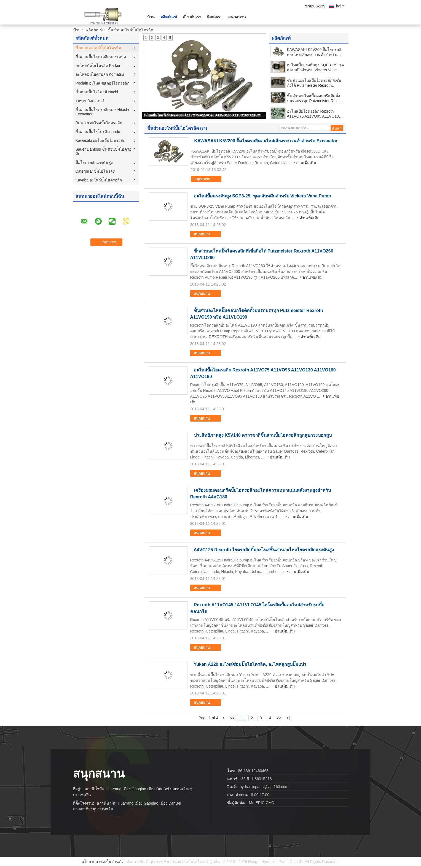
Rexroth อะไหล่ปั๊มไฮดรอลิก (99, 123)
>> (279, 718)
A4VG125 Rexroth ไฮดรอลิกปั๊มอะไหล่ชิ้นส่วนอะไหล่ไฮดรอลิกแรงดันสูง (264, 549)
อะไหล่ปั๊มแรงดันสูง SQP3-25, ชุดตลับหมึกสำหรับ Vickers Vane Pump (315, 67)
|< (223, 718)
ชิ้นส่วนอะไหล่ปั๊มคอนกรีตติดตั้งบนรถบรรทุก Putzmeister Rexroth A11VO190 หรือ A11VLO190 (315, 98)
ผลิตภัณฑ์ (168, 17)
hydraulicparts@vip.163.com (264, 786)
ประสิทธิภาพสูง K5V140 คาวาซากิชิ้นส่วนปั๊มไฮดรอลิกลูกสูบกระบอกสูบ (263, 435)
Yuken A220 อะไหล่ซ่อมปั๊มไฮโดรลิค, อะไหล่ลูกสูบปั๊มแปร (250, 664)
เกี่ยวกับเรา (192, 17)
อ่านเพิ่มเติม (306, 163)
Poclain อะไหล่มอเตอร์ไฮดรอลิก (103, 83)
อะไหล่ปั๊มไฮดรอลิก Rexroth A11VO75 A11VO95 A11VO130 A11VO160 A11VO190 (204, 115)
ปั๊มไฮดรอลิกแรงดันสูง (94, 162)
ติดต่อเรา (214, 17)
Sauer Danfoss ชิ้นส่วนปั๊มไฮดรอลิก (104, 151)
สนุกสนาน (237, 17)
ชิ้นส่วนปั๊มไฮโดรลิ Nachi (97, 92)
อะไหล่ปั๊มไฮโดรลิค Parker (98, 65)
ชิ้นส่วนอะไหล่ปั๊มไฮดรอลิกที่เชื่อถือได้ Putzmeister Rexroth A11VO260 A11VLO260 (314, 83)
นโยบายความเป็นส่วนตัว (102, 861)
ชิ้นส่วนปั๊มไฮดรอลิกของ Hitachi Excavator (102, 111)
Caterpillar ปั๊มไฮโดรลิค (96, 171)
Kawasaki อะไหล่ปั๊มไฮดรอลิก (100, 140)
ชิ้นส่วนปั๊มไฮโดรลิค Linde (98, 131)
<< (232, 718)
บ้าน (151, 17)
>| (288, 718)
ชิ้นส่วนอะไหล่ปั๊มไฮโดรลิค (98, 48)
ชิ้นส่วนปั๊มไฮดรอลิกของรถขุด (101, 57)
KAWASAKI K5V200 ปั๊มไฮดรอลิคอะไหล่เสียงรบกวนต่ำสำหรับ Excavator (314, 52)
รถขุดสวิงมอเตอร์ (90, 101)
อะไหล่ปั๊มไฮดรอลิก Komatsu (100, 74)
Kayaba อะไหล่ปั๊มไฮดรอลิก (99, 180)
